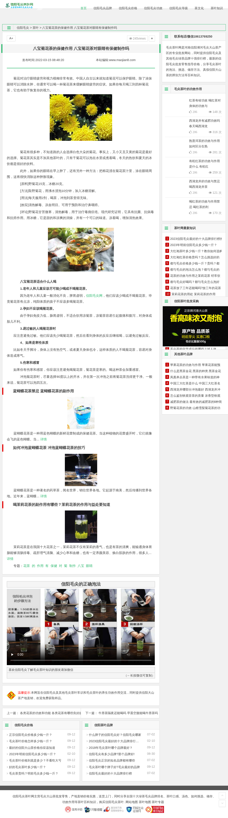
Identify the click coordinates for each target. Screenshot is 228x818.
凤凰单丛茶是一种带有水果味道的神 (194, 377)
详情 (43, 439)
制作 (72, 566)
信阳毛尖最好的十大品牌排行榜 (110, 773)
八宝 (81, 566)
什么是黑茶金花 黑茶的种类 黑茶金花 (195, 371)
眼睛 (89, 566)
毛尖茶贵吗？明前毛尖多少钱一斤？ (33, 773)
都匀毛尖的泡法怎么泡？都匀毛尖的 (194, 269)
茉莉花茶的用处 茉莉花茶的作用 (193, 294)
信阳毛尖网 (94, 295)
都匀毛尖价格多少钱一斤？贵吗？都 (194, 263)
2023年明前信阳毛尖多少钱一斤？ (32, 754)
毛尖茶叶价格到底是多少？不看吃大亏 (35, 760)
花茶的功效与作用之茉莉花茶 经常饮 (195, 275)
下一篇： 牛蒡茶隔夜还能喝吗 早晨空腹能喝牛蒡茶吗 (120, 713)
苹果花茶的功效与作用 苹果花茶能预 (195, 365)
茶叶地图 (145, 802)
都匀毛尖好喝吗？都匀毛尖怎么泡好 (194, 282)
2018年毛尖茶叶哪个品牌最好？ (111, 747)
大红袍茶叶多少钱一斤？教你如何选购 (196, 251)
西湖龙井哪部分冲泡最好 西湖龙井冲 (195, 389)
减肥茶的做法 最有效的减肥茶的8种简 (196, 402)
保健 (54, 566)
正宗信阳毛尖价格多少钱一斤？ (30, 735)
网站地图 (132, 802)
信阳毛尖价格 (17, 725)
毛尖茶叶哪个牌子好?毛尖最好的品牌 (114, 767)
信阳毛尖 (23, 27)
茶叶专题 (158, 802)
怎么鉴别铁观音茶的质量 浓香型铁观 (195, 395)
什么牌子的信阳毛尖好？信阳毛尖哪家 (115, 735)
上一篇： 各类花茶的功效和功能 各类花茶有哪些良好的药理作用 (41, 713)
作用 (40, 566)
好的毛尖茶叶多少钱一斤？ (27, 767)
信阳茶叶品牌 (97, 725)
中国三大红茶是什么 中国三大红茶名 (195, 383)
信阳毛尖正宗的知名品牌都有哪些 (112, 760)
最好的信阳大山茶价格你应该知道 (32, 747)
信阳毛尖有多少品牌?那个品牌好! (112, 754)
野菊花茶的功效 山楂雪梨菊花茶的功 (195, 408)
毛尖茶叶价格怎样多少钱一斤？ (30, 741)
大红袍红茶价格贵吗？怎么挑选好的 (194, 257)
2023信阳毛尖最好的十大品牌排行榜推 (115, 741)
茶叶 (36, 27)
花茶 (26, 566)
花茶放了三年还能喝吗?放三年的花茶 (195, 288)
